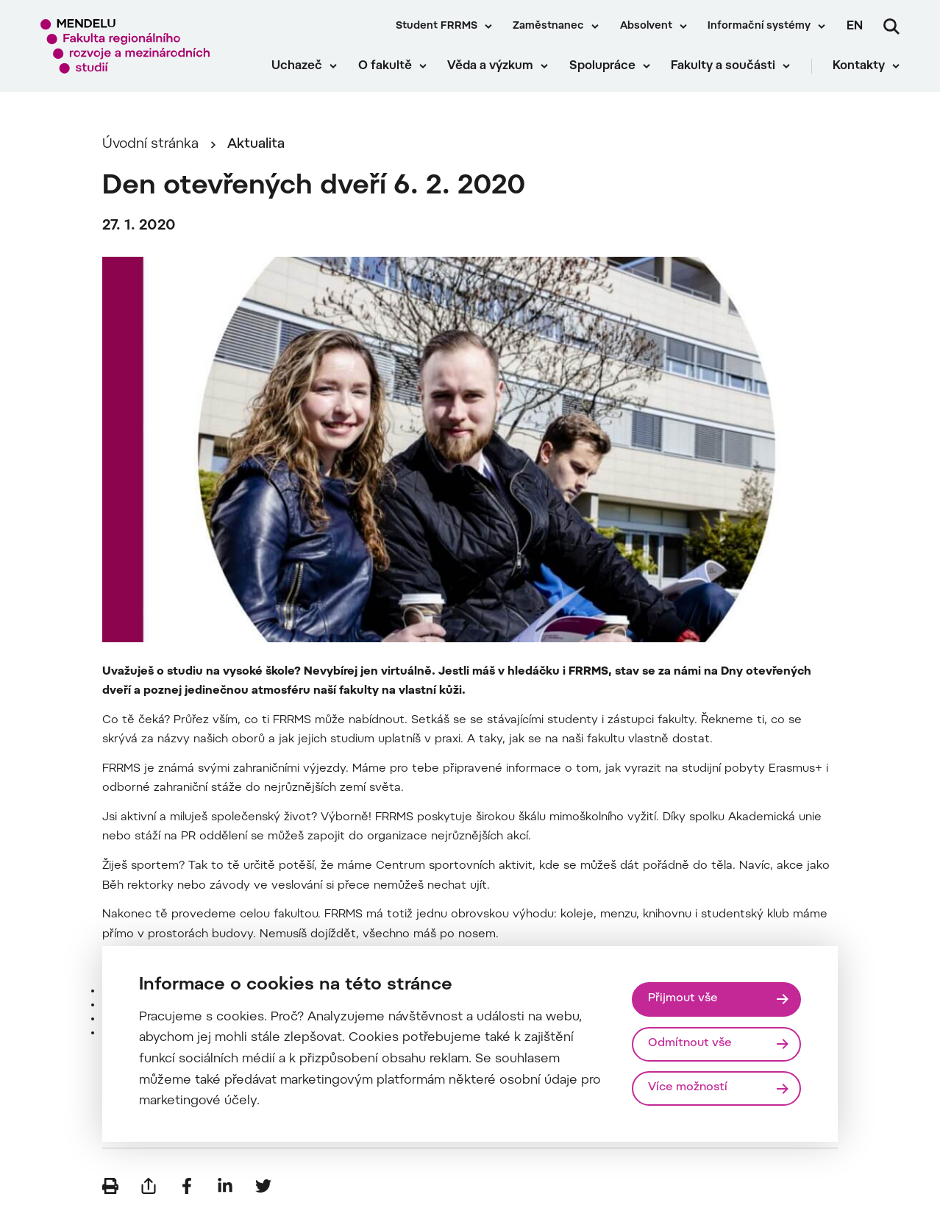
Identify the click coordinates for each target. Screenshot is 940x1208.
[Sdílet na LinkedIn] (225, 1186)
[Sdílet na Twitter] (263, 1186)
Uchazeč (296, 66)
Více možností (687, 1087)
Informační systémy (759, 26)
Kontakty (859, 66)
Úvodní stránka (150, 145)
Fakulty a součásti (723, 66)
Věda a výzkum (490, 66)
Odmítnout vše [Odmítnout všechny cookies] (690, 1043)
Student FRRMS (436, 26)
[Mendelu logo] (125, 46)
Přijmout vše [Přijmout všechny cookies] (683, 998)
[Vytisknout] (110, 1186)
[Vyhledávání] (891, 26)
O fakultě (385, 66)
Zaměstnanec (548, 26)
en (855, 26)
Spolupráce (602, 66)
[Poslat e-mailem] (148, 1186)
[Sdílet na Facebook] (187, 1186)
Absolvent (646, 26)
